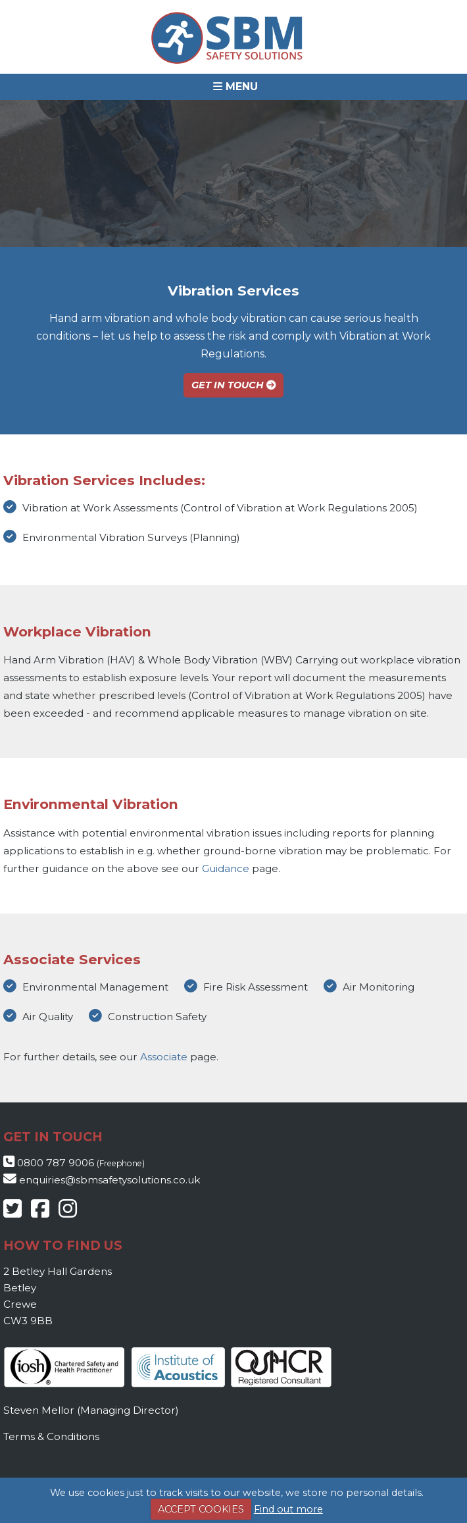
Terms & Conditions (51, 1436)
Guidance (225, 868)
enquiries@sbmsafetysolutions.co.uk (109, 1180)
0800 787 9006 (55, 1162)
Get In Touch (233, 385)
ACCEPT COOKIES (201, 1509)
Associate (163, 1056)
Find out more (288, 1509)
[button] (233, 86)
